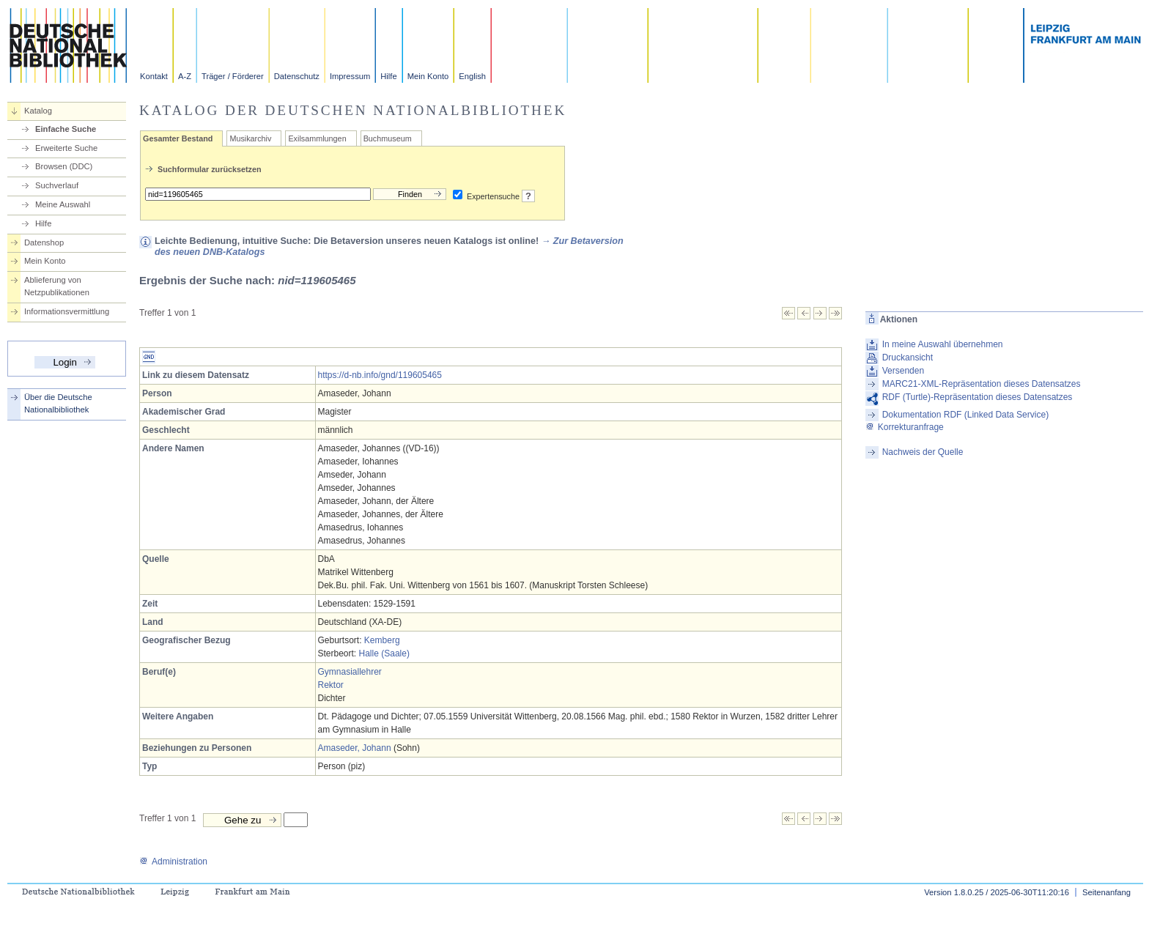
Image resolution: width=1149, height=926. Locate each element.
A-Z (184, 76)
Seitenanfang (1106, 892)
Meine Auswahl (62, 204)
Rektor (331, 685)
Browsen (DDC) (63, 166)
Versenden (903, 371)
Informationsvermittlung (66, 311)
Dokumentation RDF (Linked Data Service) (965, 415)
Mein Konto (428, 76)
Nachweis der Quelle (923, 452)
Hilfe (388, 76)
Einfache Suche (65, 129)
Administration (173, 861)
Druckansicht (907, 357)
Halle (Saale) (384, 653)
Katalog (38, 110)
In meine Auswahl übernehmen (942, 344)
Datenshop (44, 242)
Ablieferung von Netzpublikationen (56, 286)
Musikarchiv (250, 138)
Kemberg (382, 640)
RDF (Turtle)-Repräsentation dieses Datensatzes (977, 397)
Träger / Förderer (233, 76)
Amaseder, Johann (354, 748)
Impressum (350, 76)
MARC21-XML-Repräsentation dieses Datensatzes (981, 384)
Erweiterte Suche (66, 148)
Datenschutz (296, 76)
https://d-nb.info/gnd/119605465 (380, 375)
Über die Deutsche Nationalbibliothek (58, 403)
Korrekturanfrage (904, 427)
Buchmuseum (387, 138)
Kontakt (154, 76)
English (472, 76)
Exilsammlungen (317, 138)
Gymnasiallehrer (350, 672)
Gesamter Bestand (178, 138)
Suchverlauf (56, 185)
